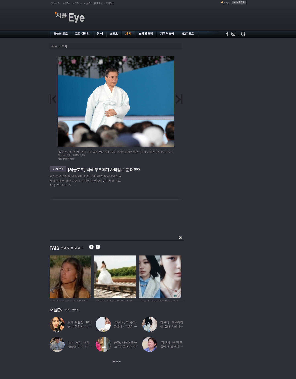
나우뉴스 (76, 3)
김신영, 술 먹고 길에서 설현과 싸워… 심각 (171, 346)
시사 (54, 46)
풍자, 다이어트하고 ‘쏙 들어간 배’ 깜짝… (125, 346)
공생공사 (98, 3)
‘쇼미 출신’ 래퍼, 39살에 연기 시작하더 (79, 346)
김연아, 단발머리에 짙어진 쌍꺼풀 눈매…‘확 (171, 326)
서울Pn (66, 3)
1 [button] (114, 361)
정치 (64, 46)
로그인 (227, 3)
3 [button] (119, 361)
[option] (71, 276)
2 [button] (117, 361)
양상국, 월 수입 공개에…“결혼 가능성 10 (125, 326)
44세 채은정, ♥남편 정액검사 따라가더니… (79, 326)
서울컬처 (110, 3)
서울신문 (55, 3)
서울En (87, 3)
